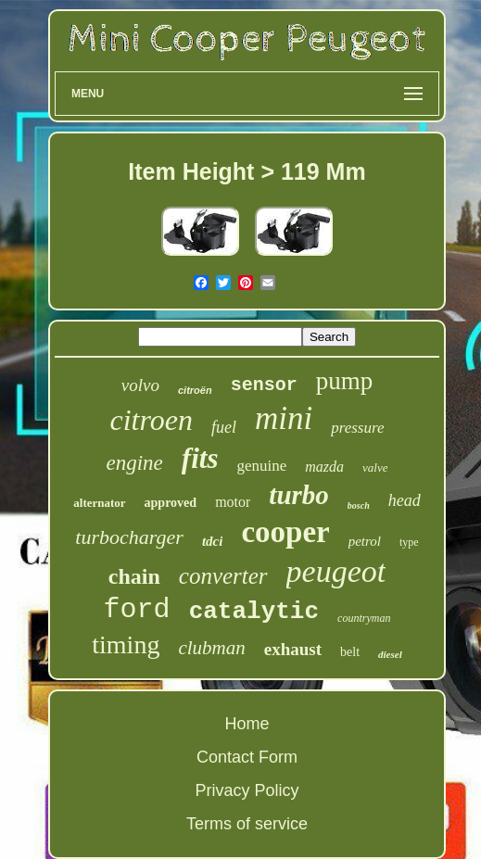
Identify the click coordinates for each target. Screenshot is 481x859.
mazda (324, 466)
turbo (298, 495)
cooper (285, 532)
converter (223, 575)
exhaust (293, 649)
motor (232, 502)
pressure (357, 427)
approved (171, 503)
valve (374, 467)
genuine (261, 465)
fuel (223, 427)
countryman (363, 618)
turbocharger (129, 537)
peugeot (336, 571)
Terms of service (247, 824)
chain (134, 576)
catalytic (254, 611)
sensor (264, 385)
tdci (212, 541)
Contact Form (246, 757)
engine (135, 462)
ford (137, 609)
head (404, 500)
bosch (359, 505)
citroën (195, 390)
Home (246, 723)
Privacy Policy (246, 790)
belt (350, 652)
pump (344, 381)
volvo (140, 385)
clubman (211, 648)
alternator (99, 503)
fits (200, 458)
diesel (390, 654)
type (409, 542)
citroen (151, 419)
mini (283, 418)
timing (125, 644)
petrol (364, 541)
